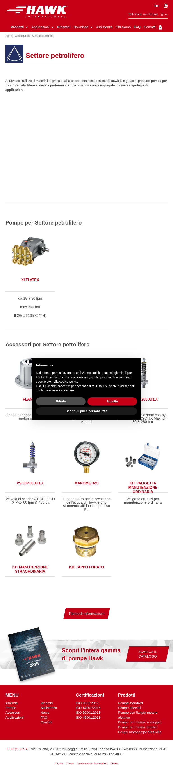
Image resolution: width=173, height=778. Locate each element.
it (164, 15)
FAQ (44, 721)
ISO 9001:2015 (87, 706)
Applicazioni (14, 721)
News (45, 716)
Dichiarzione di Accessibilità (92, 767)
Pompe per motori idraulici (137, 730)
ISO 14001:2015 (88, 711)
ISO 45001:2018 (88, 721)
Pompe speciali (129, 711)
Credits (114, 767)
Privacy (59, 767)
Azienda (11, 706)
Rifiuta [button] (61, 401)
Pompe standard (130, 706)
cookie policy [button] (68, 381)
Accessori (12, 716)
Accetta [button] (112, 401)
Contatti (46, 725)
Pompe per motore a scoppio (140, 725)
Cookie (70, 767)
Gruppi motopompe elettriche (140, 735)
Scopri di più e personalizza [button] (86, 411)
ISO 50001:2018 (88, 716)
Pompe (10, 711)
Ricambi (47, 706)
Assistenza (49, 711)
